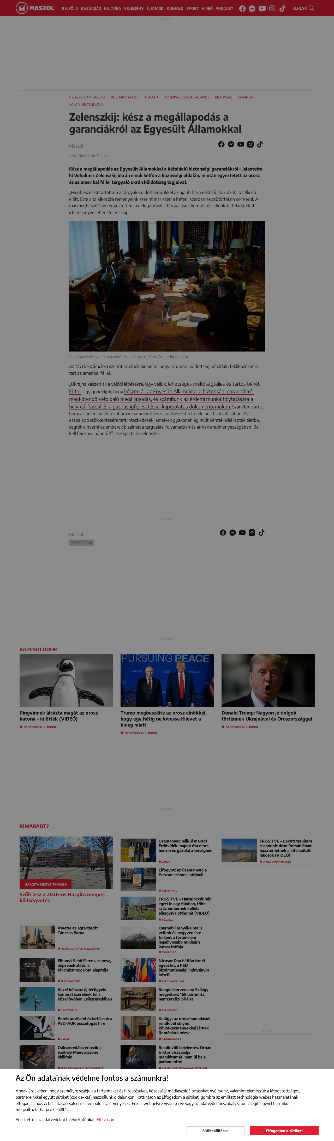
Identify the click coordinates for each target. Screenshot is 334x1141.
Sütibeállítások (215, 1130)
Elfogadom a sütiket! (284, 1130)
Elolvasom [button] (106, 1119)
